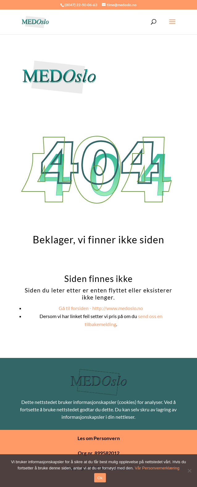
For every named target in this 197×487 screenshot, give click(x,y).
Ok (100, 478)
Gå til (101, 308)
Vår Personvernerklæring (157, 468)
